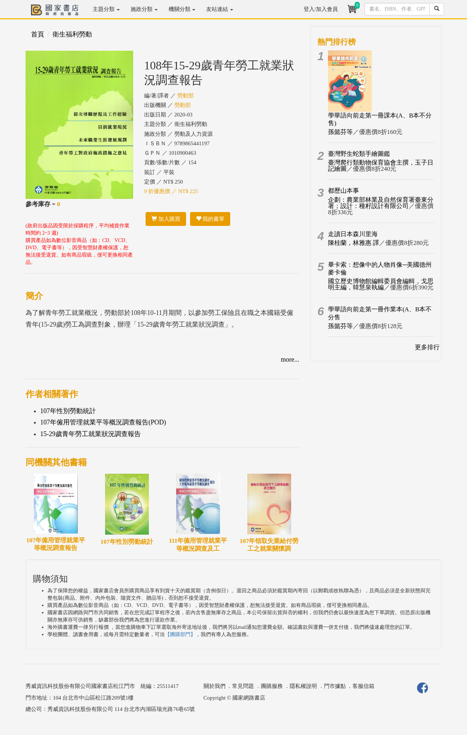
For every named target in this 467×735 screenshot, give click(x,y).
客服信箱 (363, 686)
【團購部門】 (180, 634)
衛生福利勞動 (72, 34)
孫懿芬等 (340, 131)
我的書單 (210, 219)
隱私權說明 (303, 686)
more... (290, 359)
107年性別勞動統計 (68, 411)
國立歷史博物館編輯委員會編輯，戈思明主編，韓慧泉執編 (380, 284)
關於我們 (214, 686)
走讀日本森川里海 (353, 234)
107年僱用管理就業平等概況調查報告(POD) (103, 422)
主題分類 (106, 9)
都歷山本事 (343, 190)
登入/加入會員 (321, 9)
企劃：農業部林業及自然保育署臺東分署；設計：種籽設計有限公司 (380, 202)
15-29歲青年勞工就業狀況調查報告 (90, 434)
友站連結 (219, 9)
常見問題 (243, 686)
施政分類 (144, 9)
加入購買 (165, 219)
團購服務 (272, 686)
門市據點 (335, 686)
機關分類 (182, 9)
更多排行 (427, 347)
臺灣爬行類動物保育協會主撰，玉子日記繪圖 (380, 165)
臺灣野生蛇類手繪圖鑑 (359, 153)
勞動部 (185, 96)
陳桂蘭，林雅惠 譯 (353, 242)
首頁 (37, 34)
